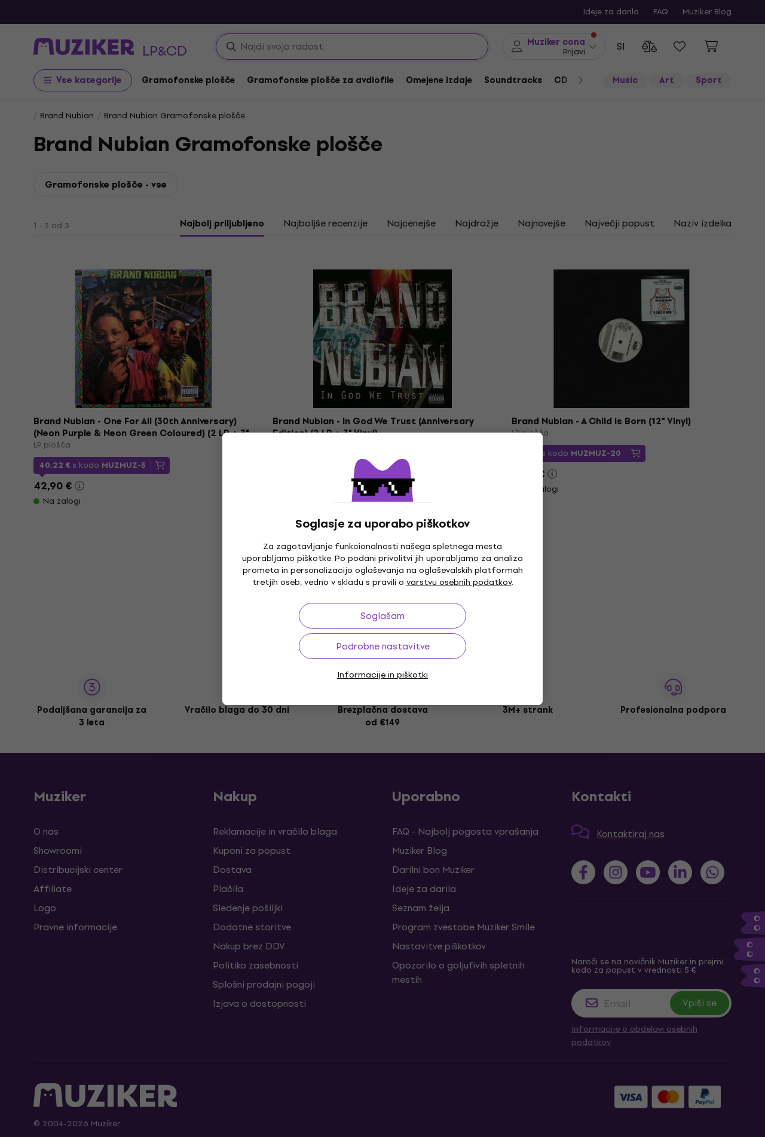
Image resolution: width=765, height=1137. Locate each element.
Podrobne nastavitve (383, 646)
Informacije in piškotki (382, 675)
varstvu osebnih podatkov (459, 582)
